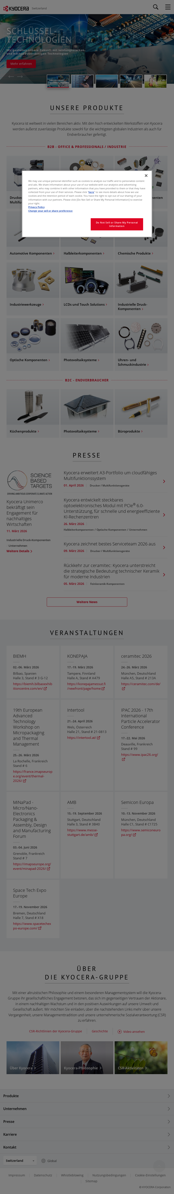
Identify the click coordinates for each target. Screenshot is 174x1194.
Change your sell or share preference (50, 210)
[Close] (146, 175)
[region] (87, 203)
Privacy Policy (36, 207)
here (91, 192)
